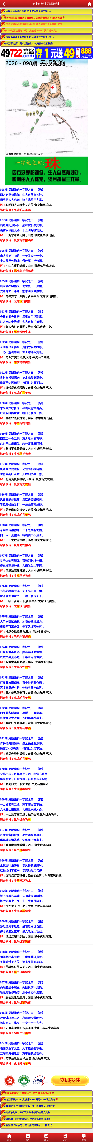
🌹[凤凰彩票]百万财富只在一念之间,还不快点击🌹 (29, 1093)
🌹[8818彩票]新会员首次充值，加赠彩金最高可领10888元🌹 (34, 17)
